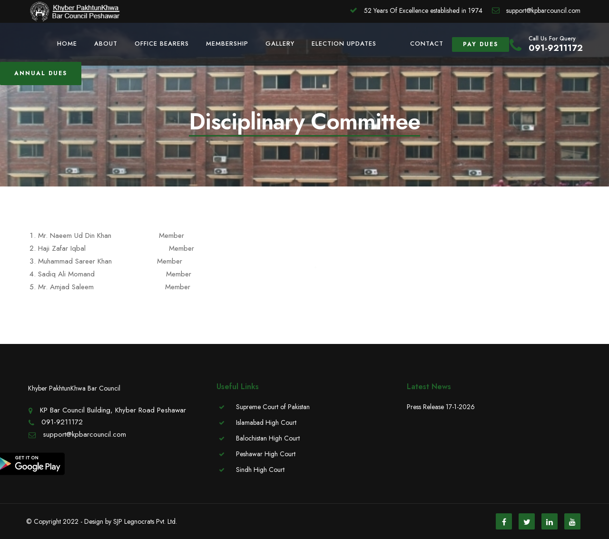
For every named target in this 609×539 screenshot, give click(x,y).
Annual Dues (40, 73)
